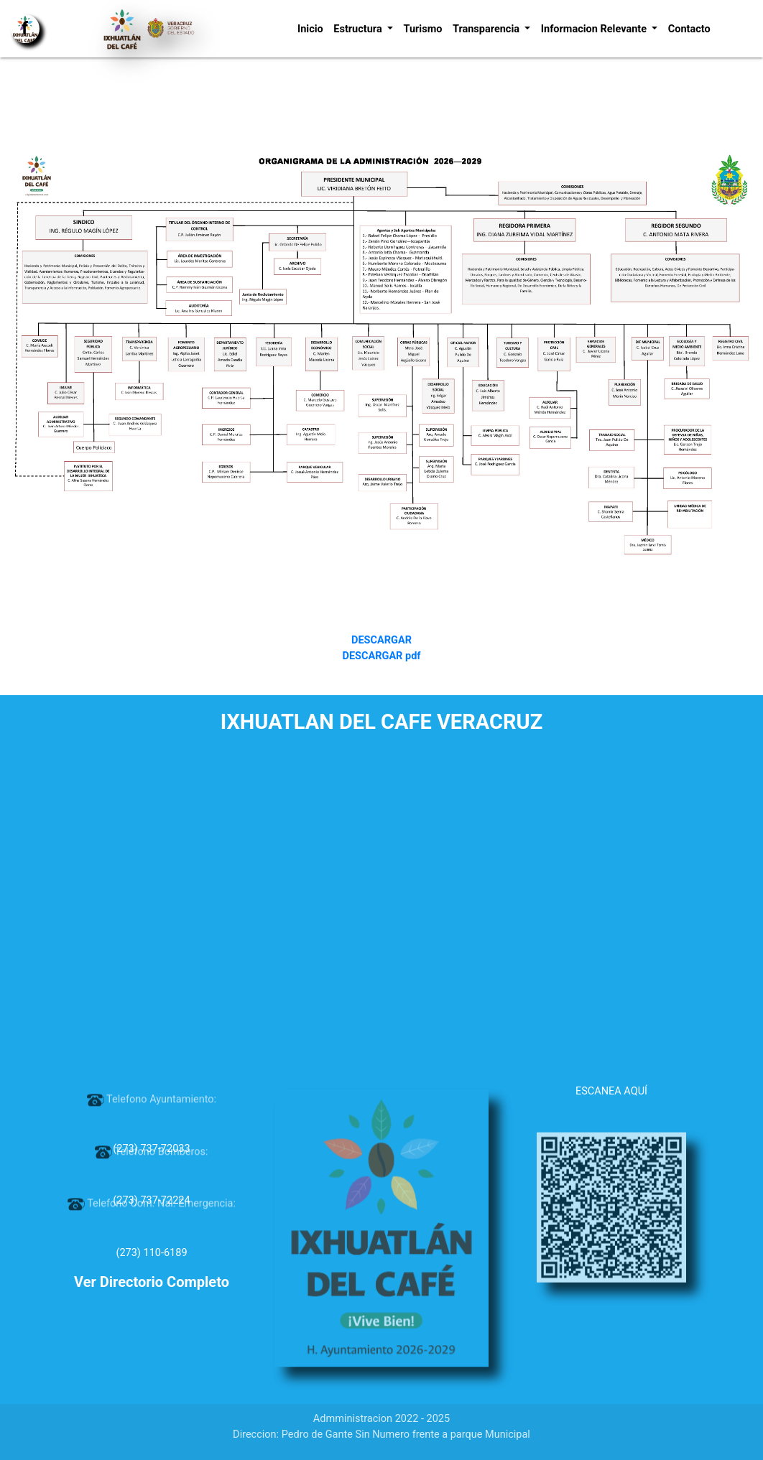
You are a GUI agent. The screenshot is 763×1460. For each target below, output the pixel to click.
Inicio (310, 29)
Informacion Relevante (595, 29)
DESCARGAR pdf (381, 656)
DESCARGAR (381, 640)
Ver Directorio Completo (151, 1282)
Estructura (358, 29)
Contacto (689, 29)
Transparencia (487, 29)
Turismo (422, 29)
